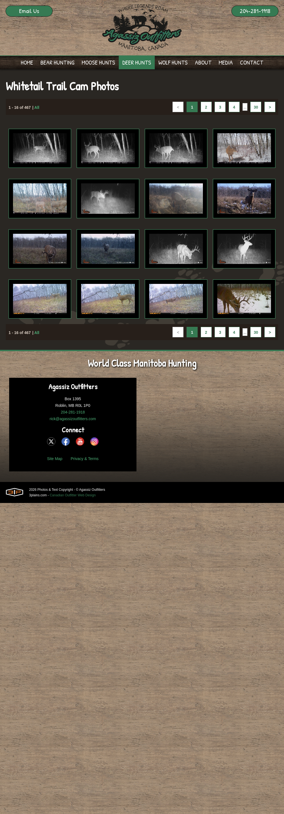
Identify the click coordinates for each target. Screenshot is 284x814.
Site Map (54, 458)
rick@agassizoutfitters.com (73, 419)
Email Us (29, 11)
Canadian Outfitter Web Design (73, 495)
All (36, 107)
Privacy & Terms (85, 458)
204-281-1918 (255, 11)
